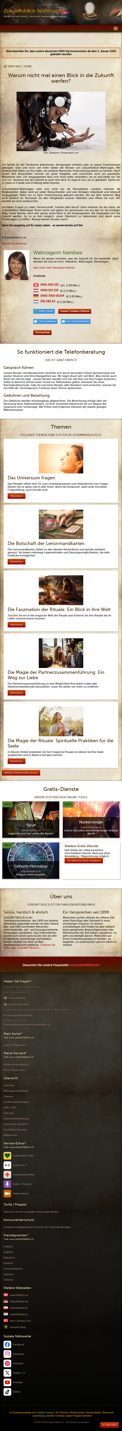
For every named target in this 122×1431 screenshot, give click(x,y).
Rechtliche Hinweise (14, 243)
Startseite (9, 1085)
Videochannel (21, 1193)
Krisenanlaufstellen (24, 1174)
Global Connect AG (48, 1412)
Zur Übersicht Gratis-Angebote (83, 860)
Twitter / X (19, 1373)
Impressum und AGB (15, 1124)
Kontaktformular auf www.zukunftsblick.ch (27, 1024)
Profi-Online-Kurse (14, 1070)
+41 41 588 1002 (17, 998)
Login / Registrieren (15, 1045)
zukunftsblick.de (19, 1301)
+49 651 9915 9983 (18, 1004)
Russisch (8, 1263)
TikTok (16, 1391)
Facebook (18, 1344)
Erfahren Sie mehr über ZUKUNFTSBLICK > (29, 946)
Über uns (9, 1113)
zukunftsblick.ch (19, 1295)
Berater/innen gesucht (16, 1064)
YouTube (18, 1382)
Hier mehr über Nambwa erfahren (54, 267)
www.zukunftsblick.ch (84, 965)
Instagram (18, 1354)
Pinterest (18, 1363)
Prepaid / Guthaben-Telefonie (74, 311)
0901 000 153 (49, 284)
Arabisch (8, 1246)
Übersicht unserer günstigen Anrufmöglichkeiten (31, 1211)
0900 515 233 (49, 290)
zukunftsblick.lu (19, 1314)
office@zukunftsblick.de (19, 1015)
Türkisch (8, 1279)
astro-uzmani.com (20, 1320)
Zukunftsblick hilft (23, 1155)
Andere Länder (46, 311)
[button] (115, 28)
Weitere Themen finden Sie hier (21, 772)
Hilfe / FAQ (10, 1107)
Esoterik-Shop (18, 1327)
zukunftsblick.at (19, 1308)
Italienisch (9, 1257)
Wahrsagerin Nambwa (16, 1091)
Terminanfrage (42, 332)
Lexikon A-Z (20, 1165)
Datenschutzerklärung (16, 1118)
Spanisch (9, 1274)
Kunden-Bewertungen (16, 1102)
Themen (8, 1096)
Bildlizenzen (10, 1135)
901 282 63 (47, 301)
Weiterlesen (16, 496)
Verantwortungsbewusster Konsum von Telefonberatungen (37, 1227)
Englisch (8, 1252)
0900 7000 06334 (52, 295)
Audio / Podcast (22, 1184)
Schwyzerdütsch (13, 1268)
